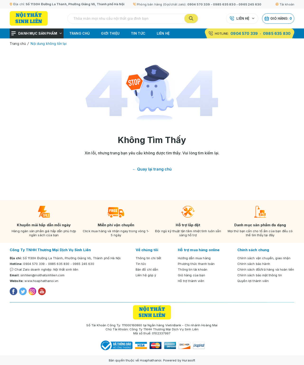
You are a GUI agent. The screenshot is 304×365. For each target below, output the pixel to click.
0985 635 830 (224, 4)
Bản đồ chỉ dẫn (147, 269)
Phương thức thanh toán (196, 264)
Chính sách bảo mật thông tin (259, 275)
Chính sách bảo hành (253, 264)
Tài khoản (285, 4)
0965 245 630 (250, 4)
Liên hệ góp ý (146, 275)
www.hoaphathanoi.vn (41, 281)
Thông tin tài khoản (192, 269)
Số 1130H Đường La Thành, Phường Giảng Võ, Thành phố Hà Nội (75, 4)
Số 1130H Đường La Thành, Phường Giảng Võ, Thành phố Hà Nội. (72, 258)
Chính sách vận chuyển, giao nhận (263, 258)
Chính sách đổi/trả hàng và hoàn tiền (265, 269)
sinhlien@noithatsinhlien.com (42, 275)
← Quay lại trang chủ (152, 169)
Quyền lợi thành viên (253, 281)
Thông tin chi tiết (148, 258)
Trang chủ (79, 33)
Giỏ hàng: (278, 18)
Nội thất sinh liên (65, 269)
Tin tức (138, 33)
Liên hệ (242, 18)
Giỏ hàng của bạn (191, 275)
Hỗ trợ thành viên (191, 281)
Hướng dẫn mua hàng (194, 258)
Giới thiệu (110, 33)
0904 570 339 (198, 4)
